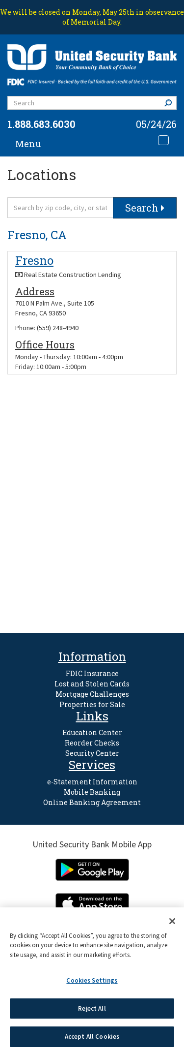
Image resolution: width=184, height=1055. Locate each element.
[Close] (172, 921)
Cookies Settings (91, 980)
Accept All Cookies (92, 1036)
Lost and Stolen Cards (92, 683)
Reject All (91, 1008)
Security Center (92, 753)
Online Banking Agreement (92, 802)
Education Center (92, 732)
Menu (28, 144)
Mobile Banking (92, 792)
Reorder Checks (92, 742)
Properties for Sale (92, 704)
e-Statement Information (92, 781)
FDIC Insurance (92, 673)
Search (170, 102)
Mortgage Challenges (92, 694)
